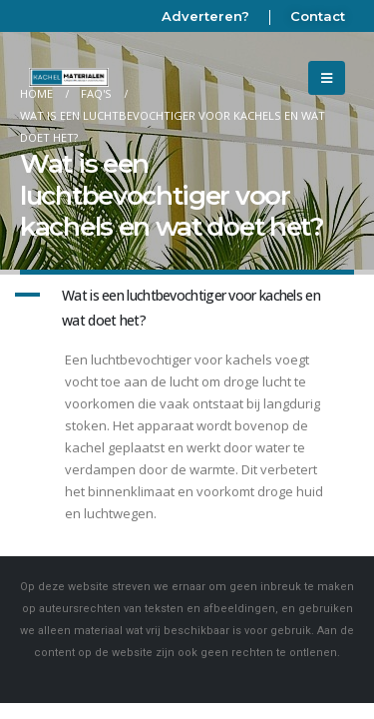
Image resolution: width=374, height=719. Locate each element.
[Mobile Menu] (326, 78)
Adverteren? (205, 16)
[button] (187, 309)
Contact (317, 16)
